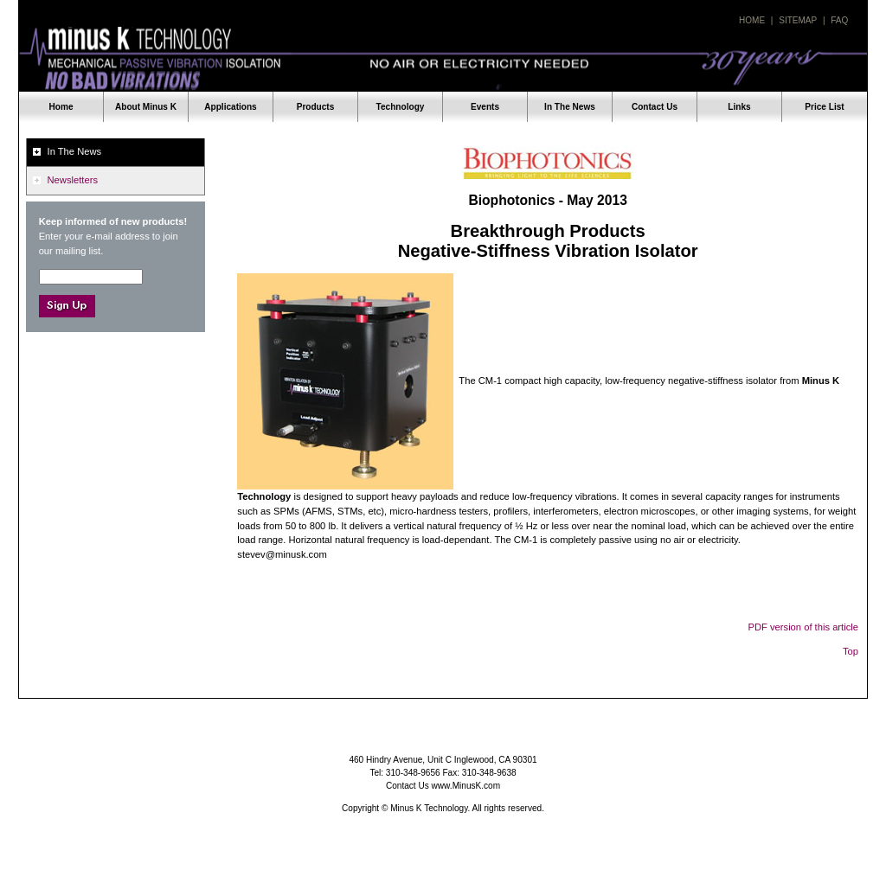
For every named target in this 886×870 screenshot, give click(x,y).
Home (752, 20)
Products (316, 107)
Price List (824, 107)
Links (739, 107)
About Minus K (146, 107)
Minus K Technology (443, 59)
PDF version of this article (803, 627)
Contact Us (654, 107)
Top (850, 651)
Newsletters (73, 180)
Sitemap (798, 20)
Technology (400, 107)
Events (485, 107)
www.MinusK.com (466, 785)
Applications (230, 107)
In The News (569, 107)
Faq (839, 20)
